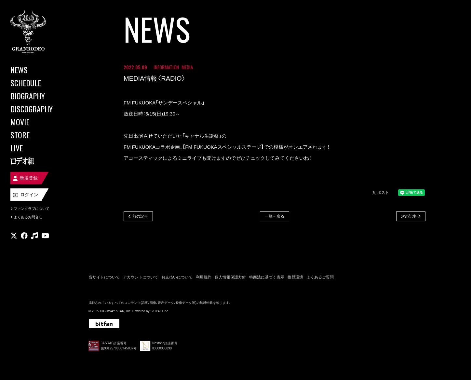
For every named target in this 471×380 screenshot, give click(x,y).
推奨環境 (295, 277)
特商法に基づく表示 (266, 277)
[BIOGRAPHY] (39, 96)
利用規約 (203, 277)
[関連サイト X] (13, 236)
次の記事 (409, 216)
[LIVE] (39, 148)
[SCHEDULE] (39, 83)
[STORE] (39, 135)
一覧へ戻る (274, 216)
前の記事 (140, 216)
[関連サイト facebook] (24, 236)
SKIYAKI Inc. (159, 311)
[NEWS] (39, 70)
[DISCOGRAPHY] (39, 109)
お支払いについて (177, 277)
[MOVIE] (39, 122)
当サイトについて (104, 277)
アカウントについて (140, 277)
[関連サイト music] (34, 236)
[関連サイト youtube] (45, 236)
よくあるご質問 (320, 277)
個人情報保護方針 (230, 277)
